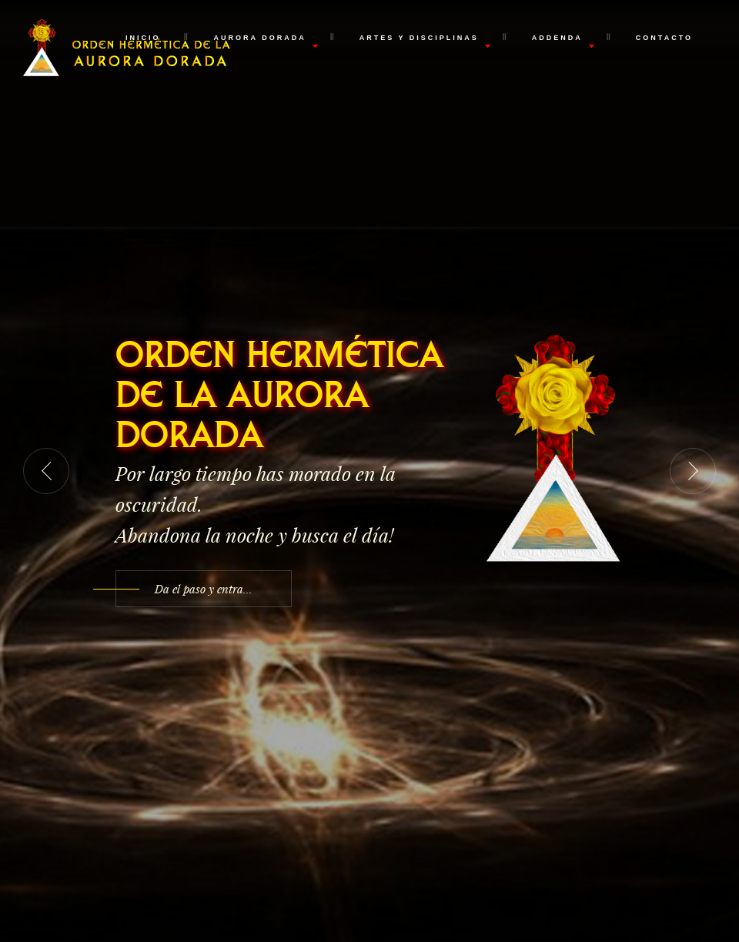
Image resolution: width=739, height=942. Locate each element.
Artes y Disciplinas (419, 38)
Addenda (557, 38)
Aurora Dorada (259, 38)
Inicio (143, 38)
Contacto (664, 38)
